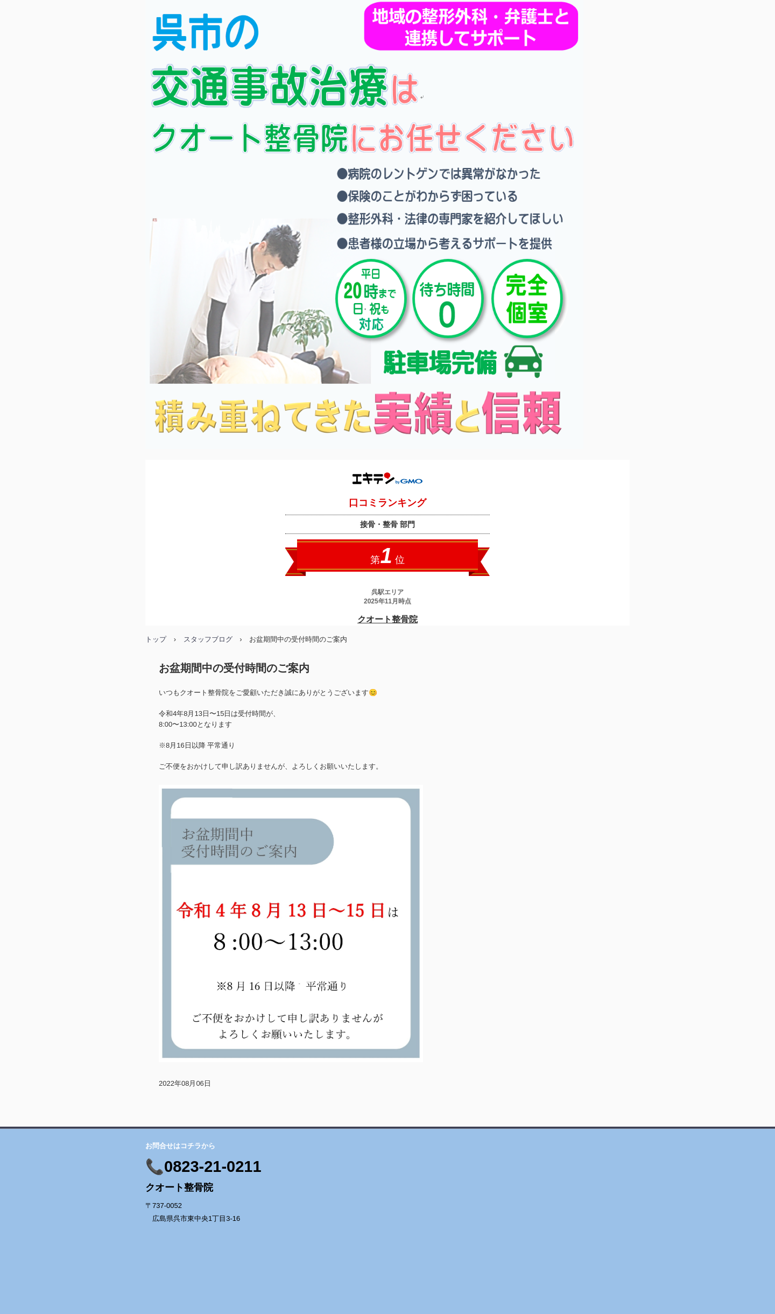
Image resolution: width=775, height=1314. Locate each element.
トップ (155, 639)
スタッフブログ (208, 639)
